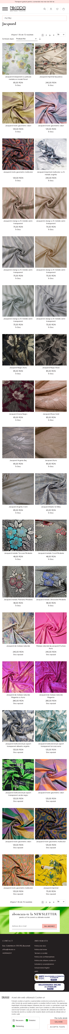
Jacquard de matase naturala (18, 646)
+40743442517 (7, 953)
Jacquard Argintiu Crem (18, 507)
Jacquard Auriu (51, 460)
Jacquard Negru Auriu (18, 368)
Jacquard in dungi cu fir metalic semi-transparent (18, 222)
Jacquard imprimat (50, 888)
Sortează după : (8, 39)
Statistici (32, 1020)
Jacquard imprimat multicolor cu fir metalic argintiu (51, 173)
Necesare (19, 1020)
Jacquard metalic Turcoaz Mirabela (18, 553)
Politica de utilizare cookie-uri (45, 960)
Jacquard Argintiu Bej (18, 460)
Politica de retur (40, 946)
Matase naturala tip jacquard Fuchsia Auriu (51, 647)
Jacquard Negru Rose (51, 368)
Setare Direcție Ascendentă (40, 39)
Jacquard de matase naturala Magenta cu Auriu (18, 696)
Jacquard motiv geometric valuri (18, 126)
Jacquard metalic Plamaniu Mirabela (18, 599)
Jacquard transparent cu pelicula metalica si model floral (18, 78)
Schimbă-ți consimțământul (44, 964)
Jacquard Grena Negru (18, 414)
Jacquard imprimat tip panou (50, 77)
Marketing (19, 1026)
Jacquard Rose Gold (51, 414)
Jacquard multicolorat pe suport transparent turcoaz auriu (51, 745)
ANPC (36, 971)
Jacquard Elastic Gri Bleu (51, 507)
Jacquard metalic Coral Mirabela (51, 553)
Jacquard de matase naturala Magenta (51, 696)
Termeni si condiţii (40, 953)
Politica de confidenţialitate (44, 957)
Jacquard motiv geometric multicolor (18, 172)
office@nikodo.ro (8, 949)
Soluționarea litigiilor (42, 968)
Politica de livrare (40, 949)
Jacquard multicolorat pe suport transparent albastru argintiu (18, 745)
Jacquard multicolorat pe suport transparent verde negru (18, 794)
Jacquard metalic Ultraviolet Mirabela (51, 599)
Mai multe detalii (61, 1018)
